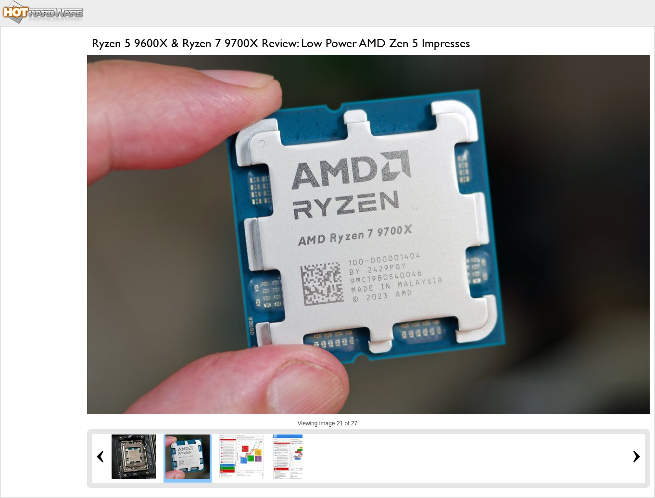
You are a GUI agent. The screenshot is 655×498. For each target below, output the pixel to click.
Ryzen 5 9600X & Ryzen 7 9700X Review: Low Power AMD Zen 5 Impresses (281, 43)
